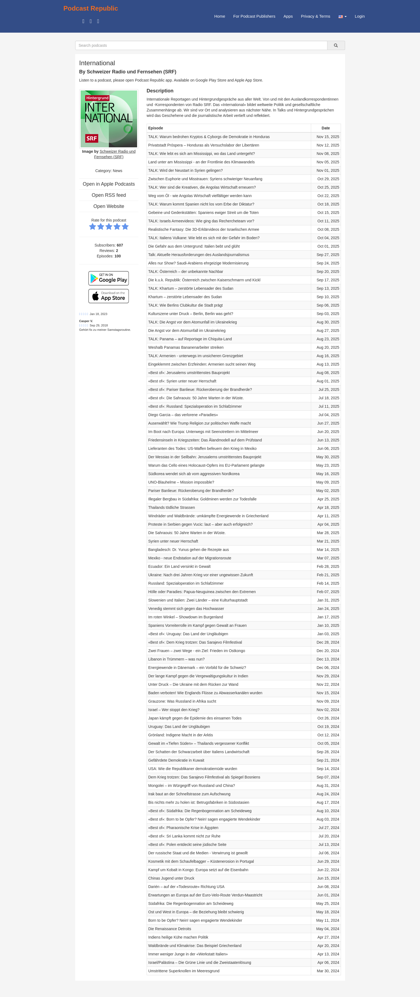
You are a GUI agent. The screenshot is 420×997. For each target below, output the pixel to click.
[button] (342, 16)
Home (219, 16)
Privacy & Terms (315, 16)
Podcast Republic (91, 8)
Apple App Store (248, 80)
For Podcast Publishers (254, 16)
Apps (288, 16)
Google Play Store (210, 80)
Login (360, 16)
